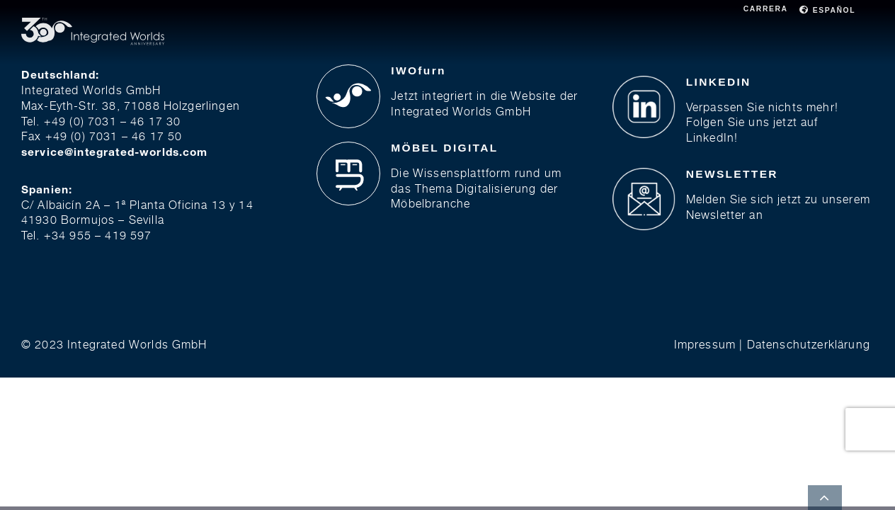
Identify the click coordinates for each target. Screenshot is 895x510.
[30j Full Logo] (92, 22)
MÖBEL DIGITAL (444, 148)
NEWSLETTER (732, 174)
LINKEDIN (718, 82)
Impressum (705, 344)
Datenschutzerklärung (808, 344)
